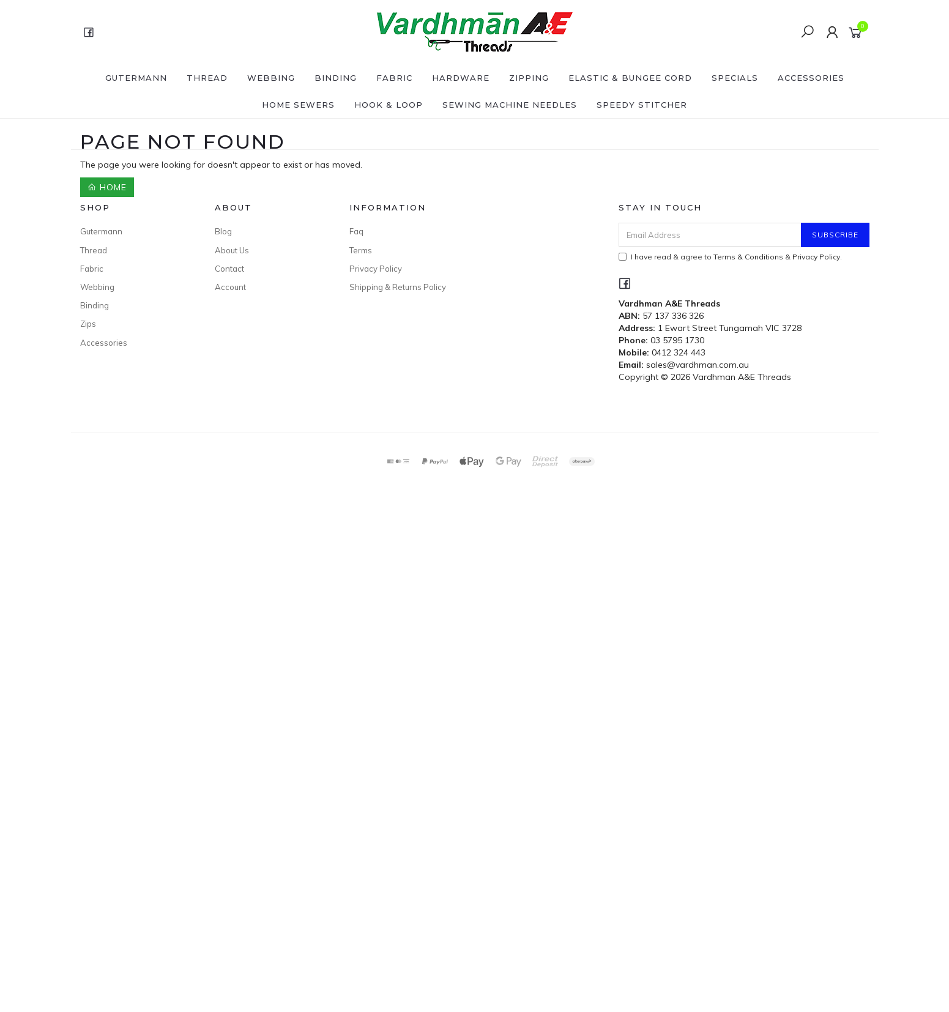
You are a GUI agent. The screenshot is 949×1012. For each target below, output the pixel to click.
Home (107, 187)
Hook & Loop (388, 105)
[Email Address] (710, 235)
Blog (223, 231)
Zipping (529, 78)
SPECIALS (735, 78)
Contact (229, 268)
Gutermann (136, 78)
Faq (356, 231)
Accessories (811, 78)
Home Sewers (298, 105)
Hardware (460, 78)
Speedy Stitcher (642, 105)
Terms (360, 250)
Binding (335, 78)
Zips (88, 324)
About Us (232, 250)
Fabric (394, 78)
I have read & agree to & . (730, 256)
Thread (207, 78)
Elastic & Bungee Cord (630, 78)
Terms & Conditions (748, 256)
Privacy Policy (375, 268)
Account (230, 287)
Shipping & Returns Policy (397, 287)
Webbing (271, 78)
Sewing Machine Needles (509, 105)
